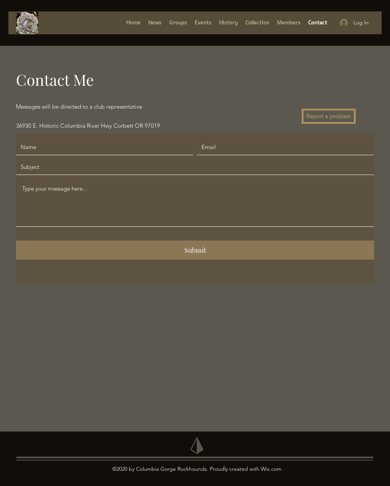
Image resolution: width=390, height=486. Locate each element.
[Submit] (195, 250)
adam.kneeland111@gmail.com (293, 445)
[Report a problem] (329, 116)
